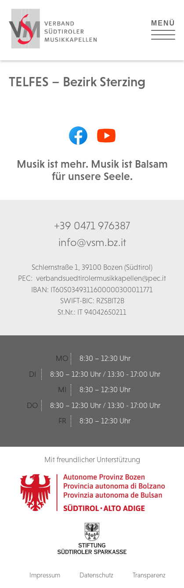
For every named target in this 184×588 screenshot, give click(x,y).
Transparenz (149, 575)
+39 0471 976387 (92, 225)
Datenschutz (96, 575)
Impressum (44, 575)
